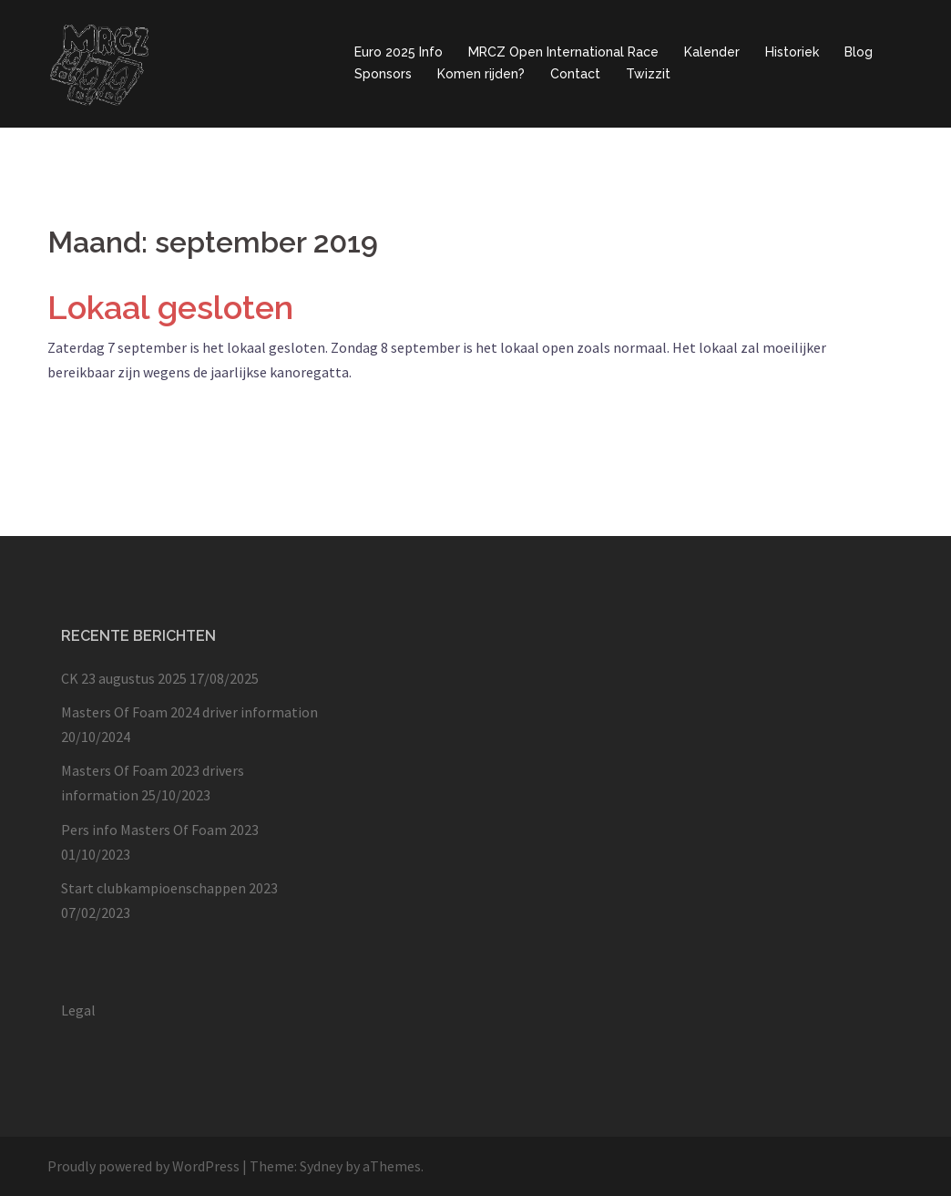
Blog (858, 52)
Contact (575, 74)
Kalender (712, 52)
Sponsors (383, 74)
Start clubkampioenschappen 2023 (169, 888)
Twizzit (648, 74)
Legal (78, 1010)
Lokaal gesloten (170, 307)
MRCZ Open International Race (563, 52)
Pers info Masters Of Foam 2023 (160, 829)
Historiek (792, 52)
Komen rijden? (481, 74)
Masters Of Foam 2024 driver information (189, 712)
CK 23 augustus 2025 (124, 678)
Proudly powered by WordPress (143, 1166)
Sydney (321, 1166)
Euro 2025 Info (398, 52)
